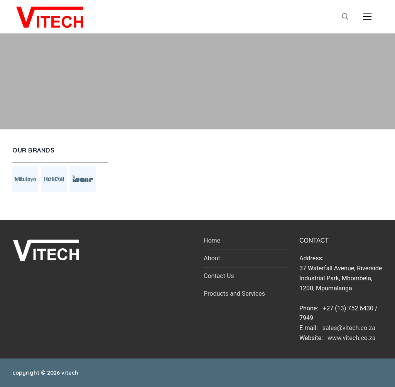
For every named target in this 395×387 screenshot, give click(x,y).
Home (212, 240)
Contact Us (219, 276)
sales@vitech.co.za (348, 328)
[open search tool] (345, 16)
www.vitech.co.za (349, 338)
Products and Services (234, 293)
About (212, 258)
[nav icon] (367, 16)
